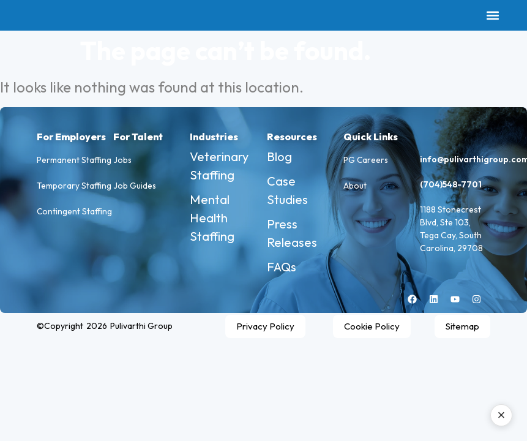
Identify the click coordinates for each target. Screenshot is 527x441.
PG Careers (366, 161)
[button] (492, 16)
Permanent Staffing (74, 161)
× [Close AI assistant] (502, 415)
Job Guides (135, 189)
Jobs (122, 161)
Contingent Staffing (75, 218)
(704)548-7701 (451, 184)
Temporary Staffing (74, 189)
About (355, 189)
